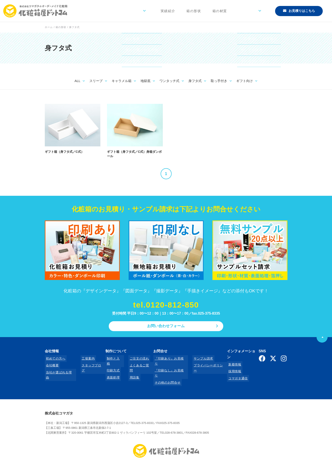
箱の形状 (206, 11)
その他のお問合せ (164, 371)
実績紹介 (182, 11)
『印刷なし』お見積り (167, 365)
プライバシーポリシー (204, 365)
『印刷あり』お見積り (167, 359)
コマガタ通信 (233, 371)
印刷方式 (110, 365)
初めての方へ (54, 359)
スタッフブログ (89, 365)
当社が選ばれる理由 (59, 371)
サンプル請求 (197, 359)
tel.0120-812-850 (166, 305)
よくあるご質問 (136, 365)
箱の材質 (229, 11)
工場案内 (84, 359)
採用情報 (229, 365)
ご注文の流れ (134, 359)
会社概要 (51, 365)
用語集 (130, 371)
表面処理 (110, 371)
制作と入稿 (112, 359)
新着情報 (229, 359)
